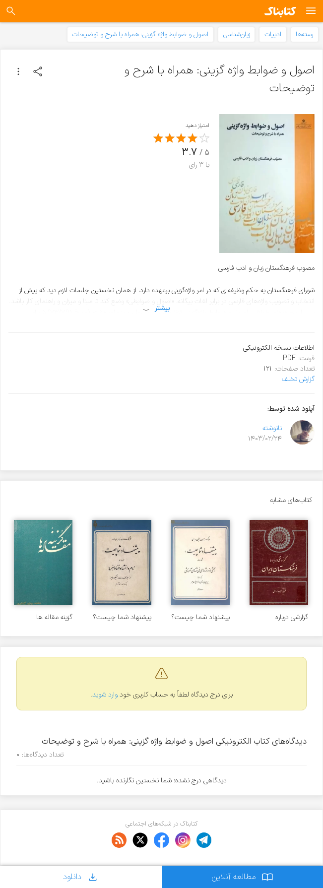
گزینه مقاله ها (54, 617)
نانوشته (272, 428)
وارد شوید (105, 695)
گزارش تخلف (298, 379)
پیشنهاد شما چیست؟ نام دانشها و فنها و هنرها (122, 617)
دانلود (81, 877)
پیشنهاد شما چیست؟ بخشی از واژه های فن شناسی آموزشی (200, 617)
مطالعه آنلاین (242, 877)
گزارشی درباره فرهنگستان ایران (286, 617)
